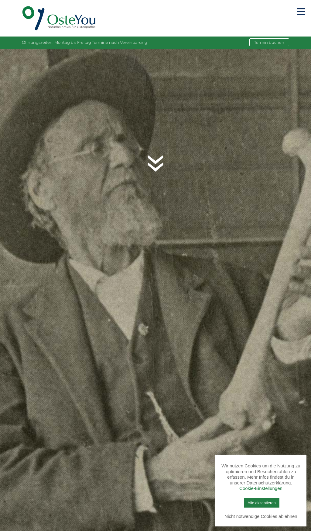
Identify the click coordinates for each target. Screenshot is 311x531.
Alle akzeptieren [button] (262, 503)
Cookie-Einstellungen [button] (260, 488)
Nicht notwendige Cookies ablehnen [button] (260, 516)
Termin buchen (269, 42)
